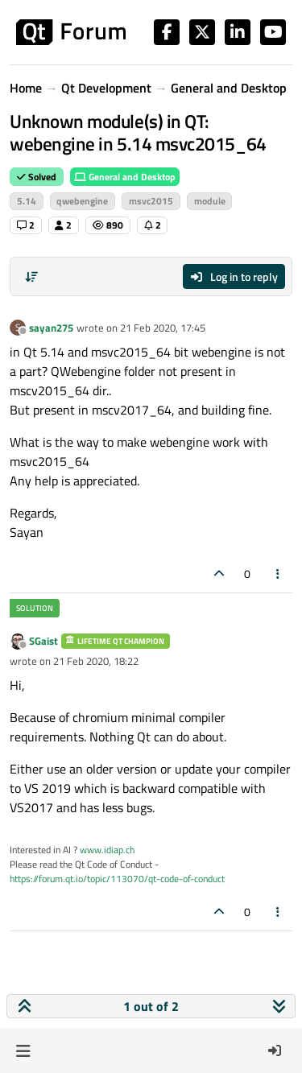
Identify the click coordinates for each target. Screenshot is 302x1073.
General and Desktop (125, 176)
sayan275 (51, 328)
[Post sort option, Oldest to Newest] (31, 277)
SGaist (43, 641)
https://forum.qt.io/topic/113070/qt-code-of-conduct (117, 878)
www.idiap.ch (107, 849)
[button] (22, 1050)
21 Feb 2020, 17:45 (162, 328)
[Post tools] (278, 573)
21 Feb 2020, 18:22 (96, 661)
